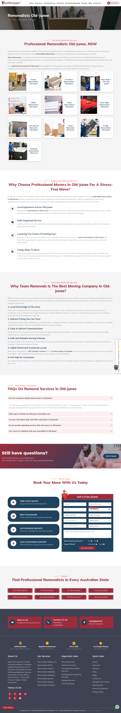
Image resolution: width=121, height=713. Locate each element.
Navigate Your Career (100, 682)
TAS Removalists (74, 597)
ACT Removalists (20, 590)
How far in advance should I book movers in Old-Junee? (30, 398)
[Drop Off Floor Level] (100, 526)
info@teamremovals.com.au (28, 623)
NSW (15, 20)
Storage (84, 3)
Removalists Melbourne (47, 662)
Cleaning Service (49, 3)
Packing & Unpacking (72, 3)
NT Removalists (47, 590)
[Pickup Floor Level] (100, 520)
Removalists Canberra (46, 685)
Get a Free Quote (87, 496)
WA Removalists (101, 597)
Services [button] (38, 3)
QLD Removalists (47, 597)
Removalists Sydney (46, 682)
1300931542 (113, 3)
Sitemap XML (97, 685)
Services (95, 668)
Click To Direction (96, 624)
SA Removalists (73, 590)
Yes (89, 541)
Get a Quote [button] (8, 707)
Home (31, 3)
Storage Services (68, 680)
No (95, 541)
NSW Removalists (20, 597)
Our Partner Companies (94, 710)
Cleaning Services (69, 665)
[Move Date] (100, 510)
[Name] (75, 504)
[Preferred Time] (75, 515)
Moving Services (68, 662)
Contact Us (97, 3)
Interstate (60, 3)
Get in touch (111, 456)
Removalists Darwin (46, 678)
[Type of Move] (100, 515)
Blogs (94, 675)
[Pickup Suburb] (75, 520)
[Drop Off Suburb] (75, 526)
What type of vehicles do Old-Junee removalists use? (29, 414)
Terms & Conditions (100, 688)
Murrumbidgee (22, 20)
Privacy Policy (97, 692)
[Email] (75, 510)
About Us (96, 665)
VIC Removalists (101, 590)
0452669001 (58, 625)
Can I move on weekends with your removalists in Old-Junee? (33, 431)
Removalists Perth (45, 665)
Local (101, 544)
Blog (90, 3)
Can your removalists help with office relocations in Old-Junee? (33, 420)
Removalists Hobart (45, 668)
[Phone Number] (100, 504)
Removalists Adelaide (46, 672)
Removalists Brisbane (46, 675)
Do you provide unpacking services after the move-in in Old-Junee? (35, 425)
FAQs (94, 672)
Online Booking (68, 684)
